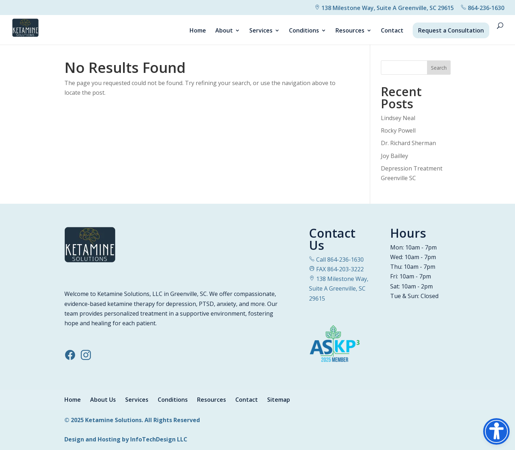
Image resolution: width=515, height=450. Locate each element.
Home (198, 31)
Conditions (304, 31)
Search (439, 67)
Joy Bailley (394, 156)
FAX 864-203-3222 (336, 269)
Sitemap (278, 400)
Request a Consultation (451, 30)
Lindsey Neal (398, 118)
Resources (349, 31)
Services (261, 31)
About (224, 31)
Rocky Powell (398, 130)
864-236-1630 (482, 8)
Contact (392, 31)
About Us (103, 400)
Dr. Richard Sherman (408, 143)
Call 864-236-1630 (336, 259)
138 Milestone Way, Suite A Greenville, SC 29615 (384, 8)
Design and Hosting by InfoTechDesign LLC (125, 439)
